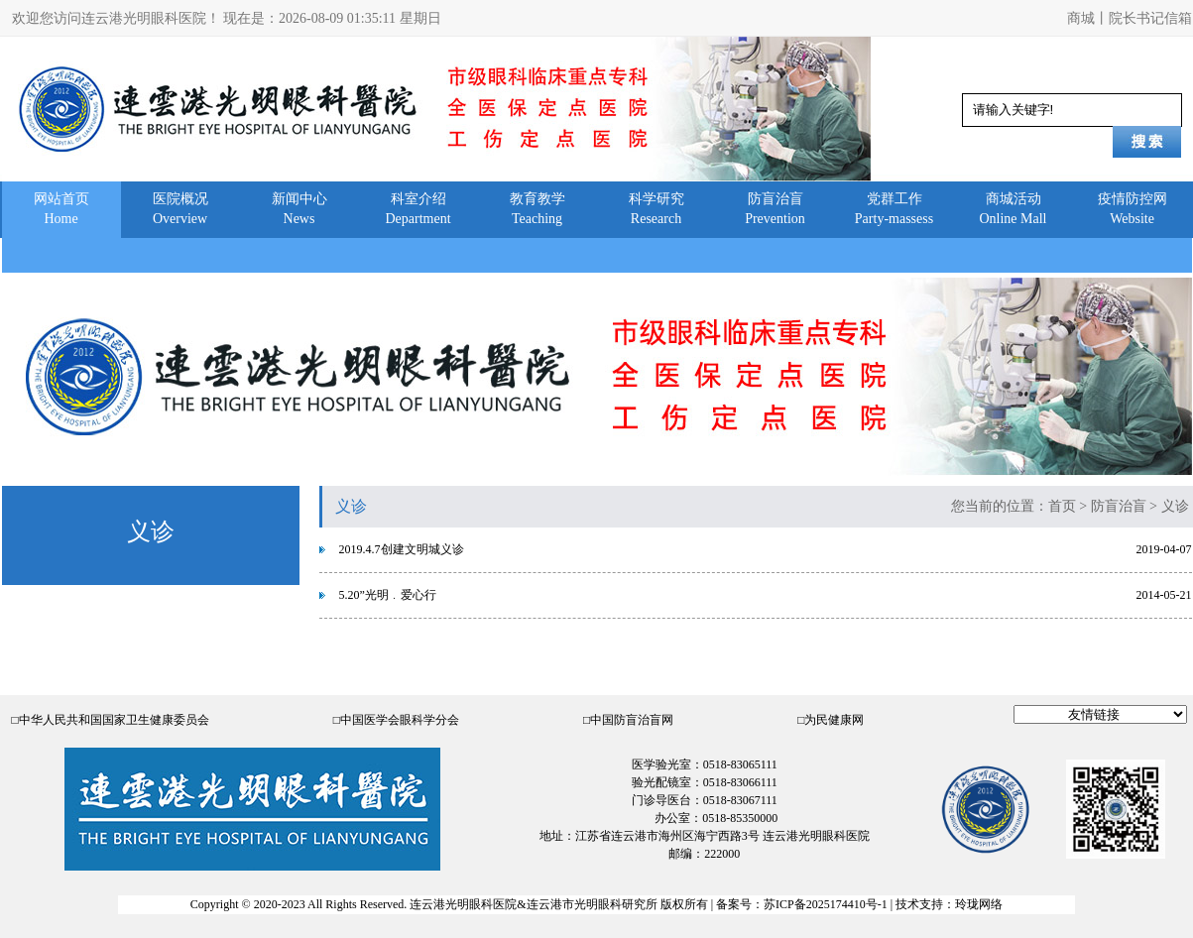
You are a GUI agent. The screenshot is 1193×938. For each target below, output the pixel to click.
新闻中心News (299, 208)
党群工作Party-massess (894, 208)
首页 (1062, 506)
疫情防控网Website (1132, 208)
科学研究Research (656, 208)
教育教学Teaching (537, 208)
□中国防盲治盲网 (628, 720)
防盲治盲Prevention (775, 208)
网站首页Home (61, 208)
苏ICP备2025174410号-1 (826, 904)
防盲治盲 (1118, 506)
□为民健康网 (830, 720)
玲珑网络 (979, 904)
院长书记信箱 (1150, 18)
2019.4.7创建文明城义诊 (401, 549)
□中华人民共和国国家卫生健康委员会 (110, 720)
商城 (1081, 18)
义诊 (1175, 506)
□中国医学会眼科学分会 (396, 720)
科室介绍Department (417, 208)
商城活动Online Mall (1012, 208)
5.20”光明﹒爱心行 (387, 595)
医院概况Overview (180, 208)
